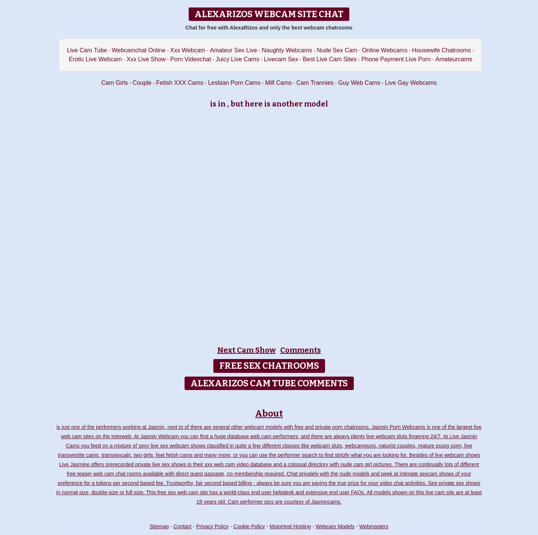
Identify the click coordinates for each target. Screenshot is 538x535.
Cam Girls (114, 83)
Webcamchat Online (139, 50)
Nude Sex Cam (337, 50)
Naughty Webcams (287, 50)
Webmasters (373, 526)
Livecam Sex (281, 59)
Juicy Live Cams (237, 59)
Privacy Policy (212, 526)
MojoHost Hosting (290, 526)
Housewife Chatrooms (441, 50)
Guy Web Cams (359, 83)
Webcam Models (335, 526)
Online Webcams (385, 50)
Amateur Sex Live (233, 50)
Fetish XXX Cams (179, 83)
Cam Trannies (315, 83)
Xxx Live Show (146, 59)
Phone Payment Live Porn (396, 59)
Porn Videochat (190, 59)
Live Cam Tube (87, 50)
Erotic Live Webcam (95, 59)
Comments (300, 350)
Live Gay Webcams (410, 83)
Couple (142, 83)
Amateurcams (453, 59)
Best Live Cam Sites (329, 59)
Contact (182, 526)
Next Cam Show (246, 350)
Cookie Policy (249, 526)
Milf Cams (278, 83)
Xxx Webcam (187, 50)
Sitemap (158, 526)
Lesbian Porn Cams (234, 83)
